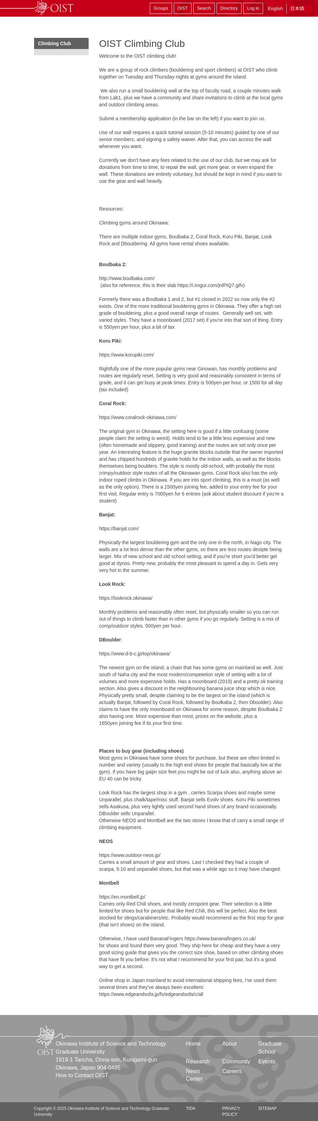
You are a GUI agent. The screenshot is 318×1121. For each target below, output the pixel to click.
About (229, 1044)
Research (198, 1061)
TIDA (190, 1108)
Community (236, 1061)
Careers (232, 1071)
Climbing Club (54, 43)
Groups (161, 8)
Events (266, 1061)
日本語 (297, 8)
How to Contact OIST (82, 1075)
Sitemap (267, 1108)
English (275, 8)
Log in (253, 8)
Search (204, 8)
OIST (183, 8)
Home (193, 1044)
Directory (229, 8)
